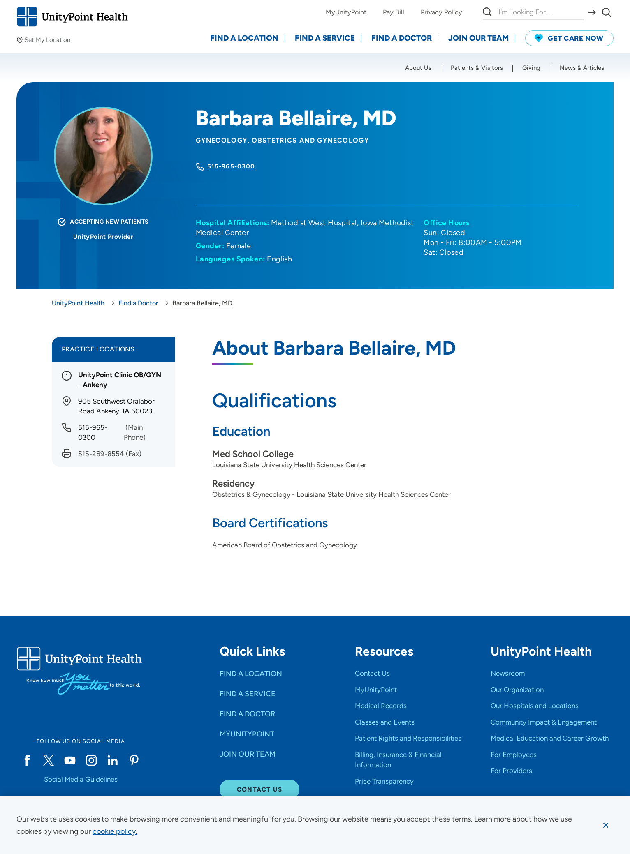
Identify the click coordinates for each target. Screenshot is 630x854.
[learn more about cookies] (115, 831)
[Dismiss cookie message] (606, 825)
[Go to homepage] (72, 16)
